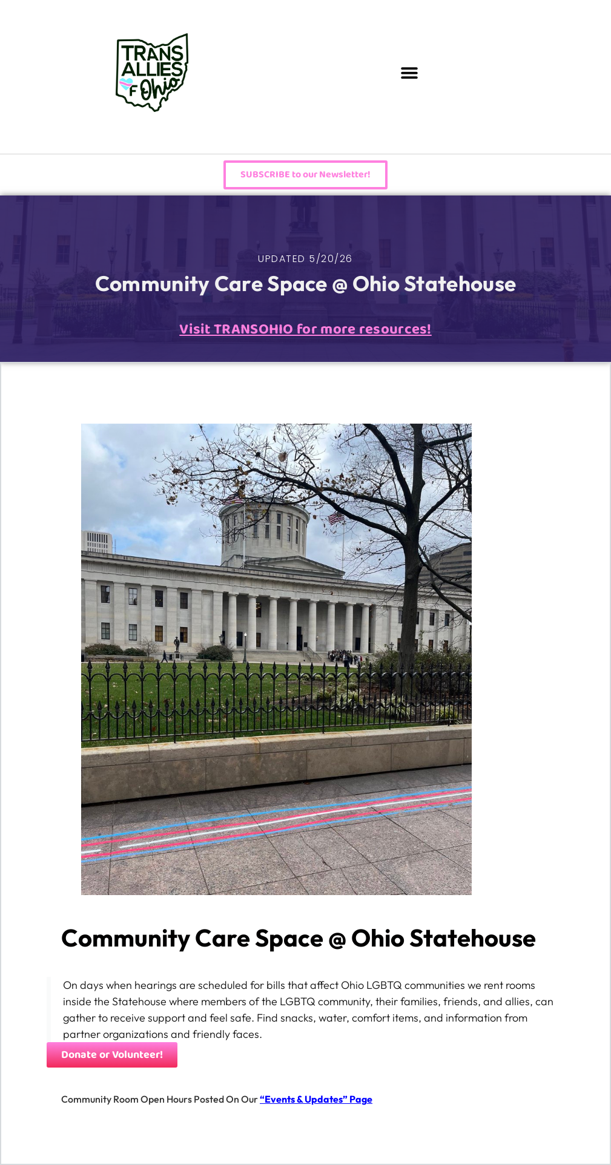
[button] (409, 73)
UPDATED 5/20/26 (305, 259)
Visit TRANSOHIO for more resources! (305, 329)
